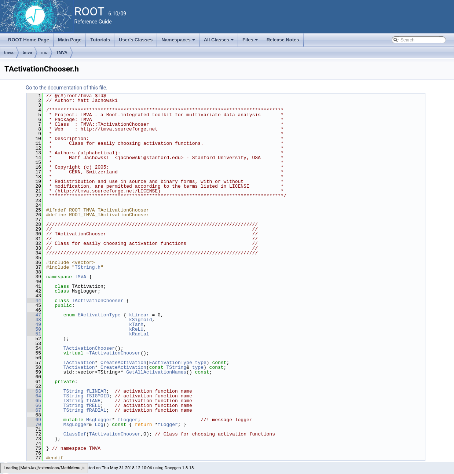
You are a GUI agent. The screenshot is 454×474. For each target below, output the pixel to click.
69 (34, 419)
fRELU (93, 405)
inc (44, 52)
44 (34, 300)
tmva (9, 52)
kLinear (139, 315)
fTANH (93, 400)
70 (34, 424)
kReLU (136, 329)
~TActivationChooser (113, 353)
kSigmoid (140, 319)
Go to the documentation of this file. (66, 88)
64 (34, 396)
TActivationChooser (97, 300)
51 (34, 334)
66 (34, 405)
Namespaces (178, 42)
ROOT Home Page (28, 40)
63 (34, 391)
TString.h (87, 267)
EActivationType (99, 315)
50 (34, 329)
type (200, 362)
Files (250, 42)
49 (34, 324)
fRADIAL (96, 410)
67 (34, 410)
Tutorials (100, 40)
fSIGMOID (97, 396)
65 (34, 400)
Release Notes (283, 40)
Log (99, 424)
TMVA (61, 52)
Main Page (69, 40)
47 (34, 315)
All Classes (219, 42)
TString (176, 367)
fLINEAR (96, 391)
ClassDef (74, 434)
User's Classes (136, 40)
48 (34, 319)
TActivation (79, 362)
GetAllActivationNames (156, 372)
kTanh (136, 324)
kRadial (139, 334)
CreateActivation (123, 362)
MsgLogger (99, 419)
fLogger (128, 419)
